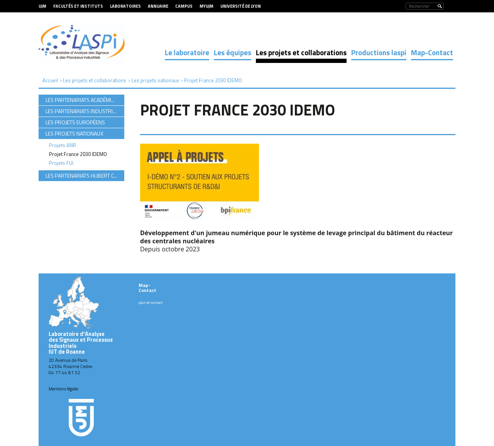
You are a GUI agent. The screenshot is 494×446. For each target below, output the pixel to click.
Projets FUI (61, 163)
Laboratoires (125, 6)
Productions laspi (378, 52)
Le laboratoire (187, 52)
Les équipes (232, 52)
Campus (184, 6)
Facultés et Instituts (78, 6)
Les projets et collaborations (301, 52)
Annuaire (158, 6)
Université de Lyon (240, 6)
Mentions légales (63, 389)
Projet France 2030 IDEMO (78, 154)
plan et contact (151, 302)
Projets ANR (62, 145)
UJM (42, 6)
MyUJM (206, 6)
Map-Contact (432, 52)
